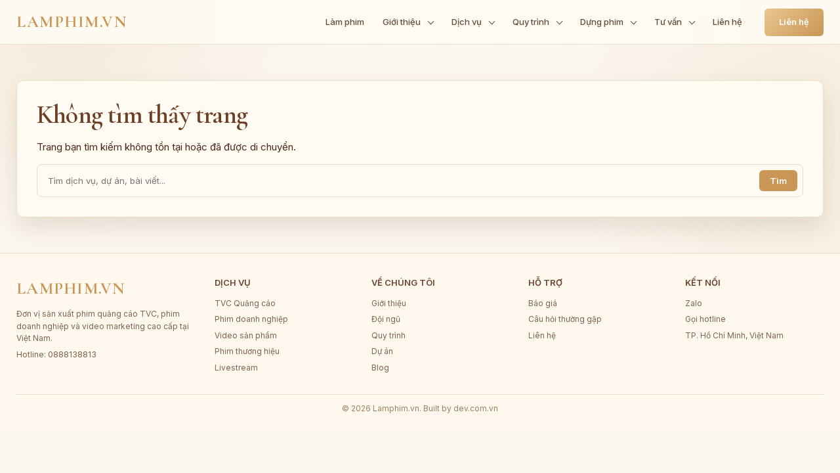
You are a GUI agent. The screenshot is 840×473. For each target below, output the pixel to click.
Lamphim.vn (71, 22)
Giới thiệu (388, 303)
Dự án (382, 351)
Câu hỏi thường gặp (565, 319)
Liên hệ (794, 21)
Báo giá (542, 303)
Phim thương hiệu (247, 351)
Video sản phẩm (246, 335)
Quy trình (388, 335)
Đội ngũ (385, 319)
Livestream (236, 367)
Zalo (693, 303)
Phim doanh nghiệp (251, 319)
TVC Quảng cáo (245, 303)
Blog (380, 367)
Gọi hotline (705, 319)
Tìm (778, 180)
